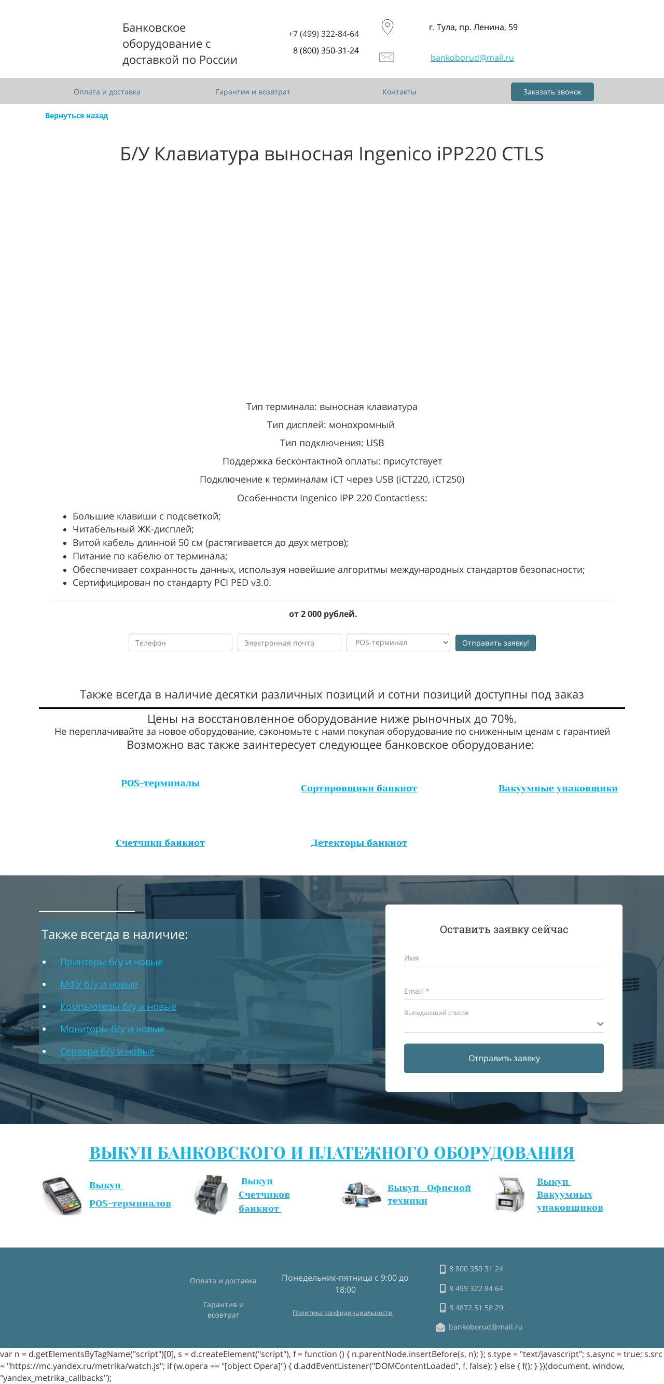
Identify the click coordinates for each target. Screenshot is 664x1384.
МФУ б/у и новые (99, 984)
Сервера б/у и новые (107, 1051)
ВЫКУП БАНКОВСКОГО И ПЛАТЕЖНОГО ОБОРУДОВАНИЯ (332, 1153)
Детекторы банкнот (359, 843)
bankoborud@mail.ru (472, 57)
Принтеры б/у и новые (111, 961)
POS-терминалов (130, 1203)
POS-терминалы (160, 783)
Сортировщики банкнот (359, 788)
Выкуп (106, 1185)
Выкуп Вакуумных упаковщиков (570, 1194)
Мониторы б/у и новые (112, 1028)
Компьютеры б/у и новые (118, 1006)
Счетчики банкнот (160, 843)
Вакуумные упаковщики (558, 788)
